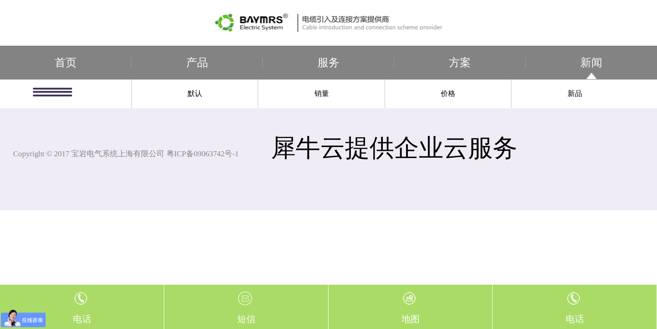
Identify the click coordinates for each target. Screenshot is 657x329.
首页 (66, 63)
